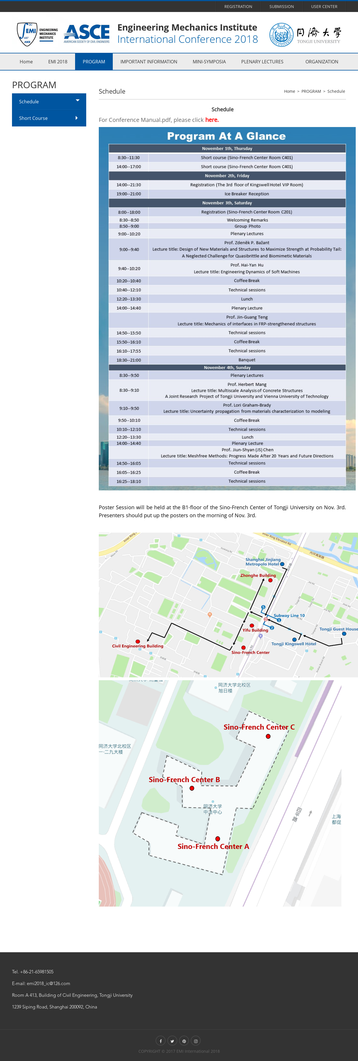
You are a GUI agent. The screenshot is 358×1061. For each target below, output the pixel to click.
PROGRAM (94, 62)
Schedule (29, 101)
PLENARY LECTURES (262, 62)
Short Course (33, 118)
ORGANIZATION (321, 62)
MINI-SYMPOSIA (209, 62)
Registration (238, 6)
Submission (281, 6)
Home (26, 62)
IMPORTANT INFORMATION (148, 62)
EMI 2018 (57, 62)
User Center (324, 6)
